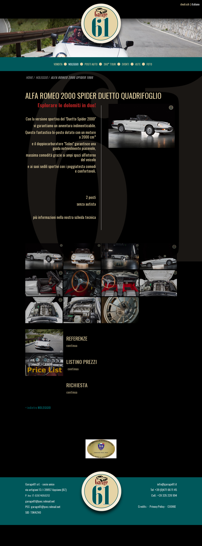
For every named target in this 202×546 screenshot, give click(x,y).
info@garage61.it (167, 484)
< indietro (38, 407)
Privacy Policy (157, 506)
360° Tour (110, 64)
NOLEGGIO (73, 64)
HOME (29, 77)
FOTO (149, 64)
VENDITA (58, 64)
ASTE (137, 64)
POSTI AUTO (91, 64)
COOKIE (171, 506)
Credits (142, 506)
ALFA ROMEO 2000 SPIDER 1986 (72, 77)
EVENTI (125, 64)
